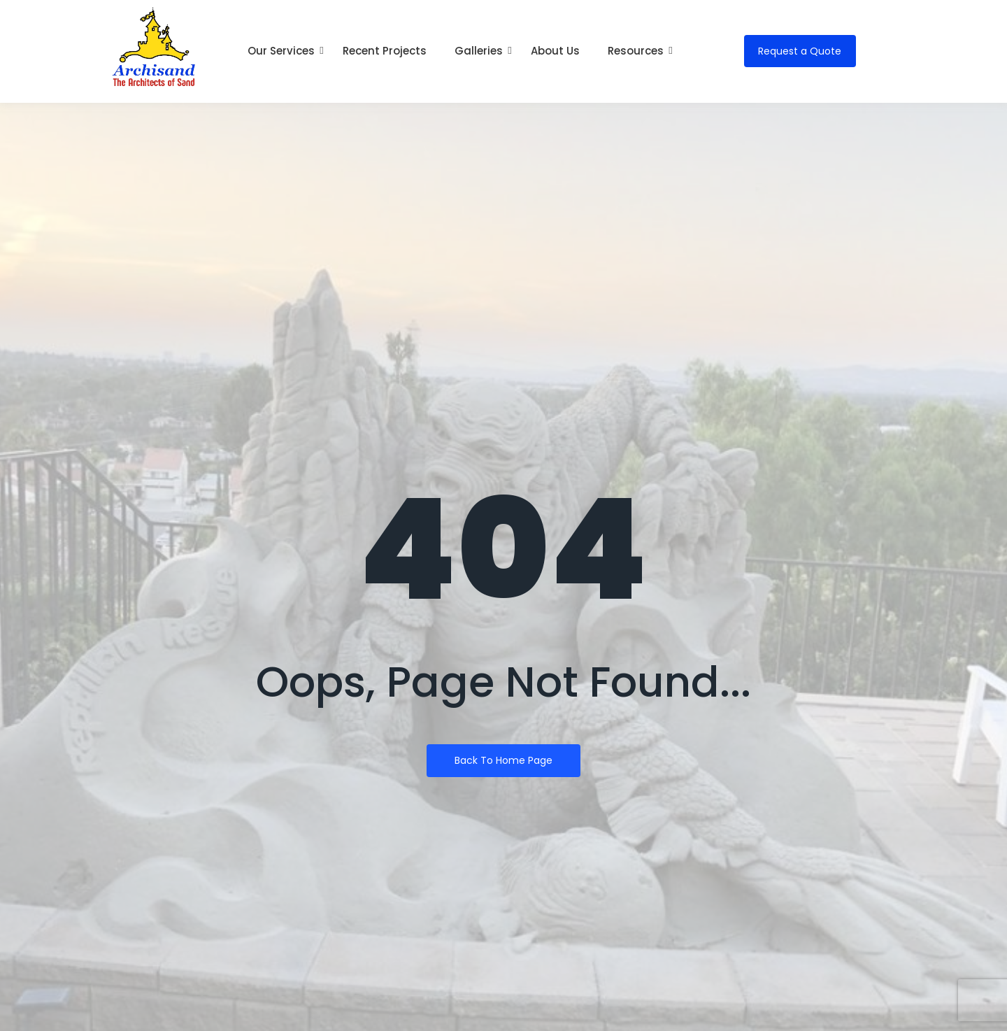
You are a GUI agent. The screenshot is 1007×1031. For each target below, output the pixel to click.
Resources (639, 50)
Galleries (482, 50)
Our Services (285, 50)
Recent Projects (385, 50)
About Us (555, 50)
